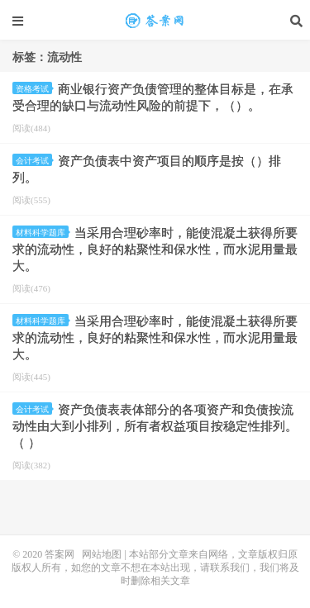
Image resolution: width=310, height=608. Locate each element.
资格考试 (34, 88)
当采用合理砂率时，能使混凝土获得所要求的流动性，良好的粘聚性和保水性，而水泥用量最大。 (155, 249)
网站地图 (102, 554)
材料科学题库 (42, 232)
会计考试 (34, 160)
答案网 (59, 554)
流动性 (155, 20)
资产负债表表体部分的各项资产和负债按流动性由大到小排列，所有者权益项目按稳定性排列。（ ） (155, 426)
